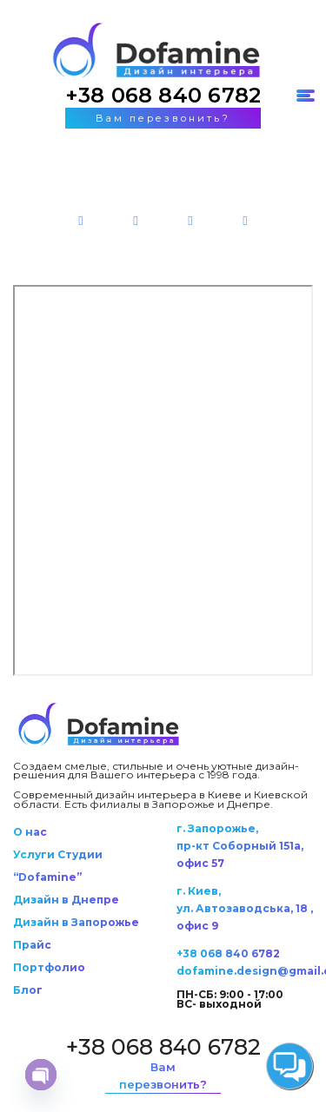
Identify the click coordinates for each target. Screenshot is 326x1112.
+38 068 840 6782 (163, 95)
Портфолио (49, 967)
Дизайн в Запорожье (76, 922)
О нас (30, 831)
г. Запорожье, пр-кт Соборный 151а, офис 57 (239, 846)
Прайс (32, 944)
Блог (28, 989)
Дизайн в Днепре (66, 899)
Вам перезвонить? (163, 118)
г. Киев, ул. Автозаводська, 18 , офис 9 (244, 908)
